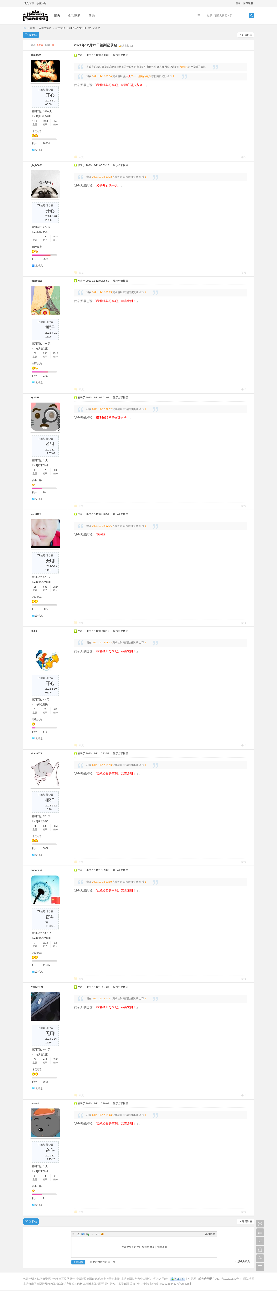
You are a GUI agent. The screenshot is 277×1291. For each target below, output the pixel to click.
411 (45, 1059)
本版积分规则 (242, 1261)
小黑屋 (192, 1278)
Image (83, 1234)
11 (34, 826)
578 (55, 709)
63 (45, 709)
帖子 (209, 15)
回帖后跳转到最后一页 (101, 1262)
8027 (55, 586)
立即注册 (248, 3)
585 (45, 826)
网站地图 (248, 1278)
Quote (93, 1234)
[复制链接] (127, 45)
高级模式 (210, 1234)
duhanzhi (36, 870)
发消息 (39, 150)
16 (34, 586)
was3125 (36, 514)
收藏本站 (42, 3)
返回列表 (247, 34)
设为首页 (29, 3)
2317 (55, 353)
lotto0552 (36, 280)
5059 (55, 826)
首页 (57, 15)
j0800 (34, 631)
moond (35, 1103)
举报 (243, 157)
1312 (45, 942)
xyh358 (35, 397)
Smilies (102, 1234)
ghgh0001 (37, 165)
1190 (35, 121)
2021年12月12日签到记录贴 (84, 28)
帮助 (92, 15)
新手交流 (60, 28)
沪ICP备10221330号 (226, 1278)
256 (45, 353)
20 (55, 470)
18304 (46, 143)
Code (97, 1234)
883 (45, 586)
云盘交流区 (45, 28)
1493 (45, 121)
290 (45, 236)
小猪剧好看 (37, 986)
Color (78, 1234)
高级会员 (37, 719)
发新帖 (33, 34)
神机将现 (36, 55)
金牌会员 (37, 246)
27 (34, 1059)
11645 (46, 965)
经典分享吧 (24, 28)
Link (88, 1234)
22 (34, 353)
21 (55, 1176)
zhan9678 (36, 753)
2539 (55, 236)
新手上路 (37, 480)
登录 (238, 3)
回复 (81, 157)
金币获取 (74, 15)
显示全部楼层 (120, 55)
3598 (55, 1059)
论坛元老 (37, 131)
